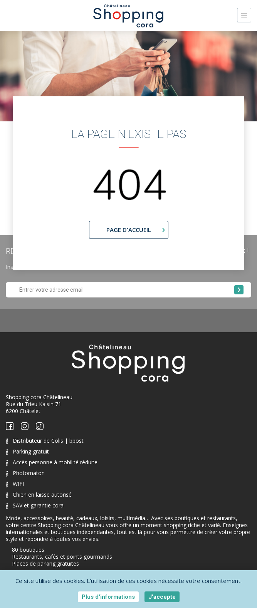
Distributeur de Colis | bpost (45, 440)
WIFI (15, 483)
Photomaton (25, 473)
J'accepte (162, 596)
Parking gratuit (27, 451)
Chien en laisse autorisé (39, 494)
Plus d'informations (108, 596)
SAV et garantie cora (35, 505)
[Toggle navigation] (244, 15)
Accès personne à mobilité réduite (51, 462)
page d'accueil (128, 229)
